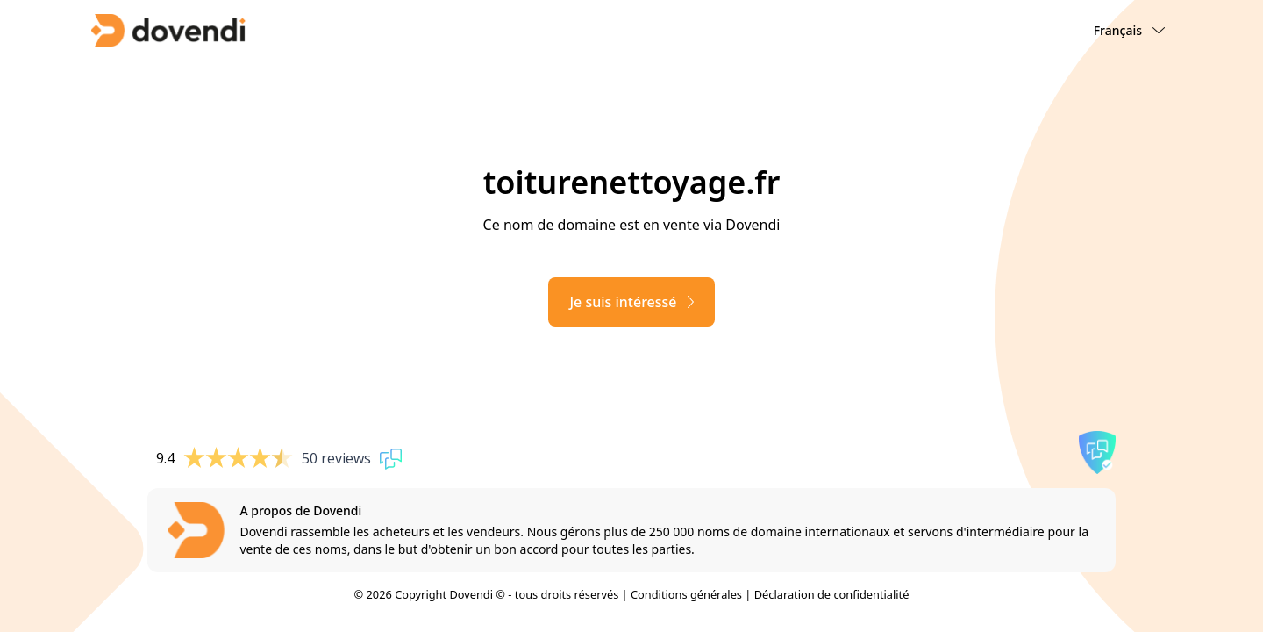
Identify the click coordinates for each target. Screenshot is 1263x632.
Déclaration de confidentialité (832, 594)
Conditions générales (686, 594)
